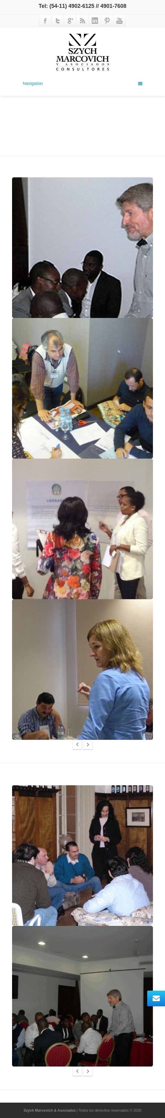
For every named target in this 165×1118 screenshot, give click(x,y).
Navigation (83, 83)
